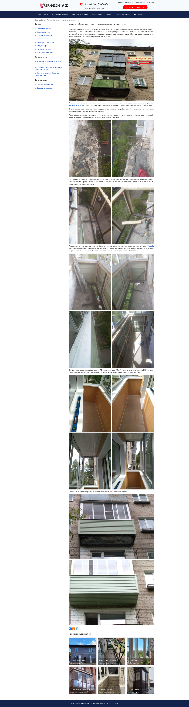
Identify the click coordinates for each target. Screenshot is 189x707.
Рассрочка (128, 2)
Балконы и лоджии (60, 14)
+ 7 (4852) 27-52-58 (97, 4)
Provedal (151, 246)
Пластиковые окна (44, 29)
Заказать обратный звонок (94, 8)
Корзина (138, 14)
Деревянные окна (43, 32)
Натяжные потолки (80, 14)
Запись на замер (122, 14)
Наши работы (140, 2)
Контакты (150, 2)
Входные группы (43, 46)
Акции (120, 2)
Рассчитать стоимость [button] (135, 7)
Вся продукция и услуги (45, 52)
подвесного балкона (76, 105)
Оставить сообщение (45, 85)
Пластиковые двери (44, 35)
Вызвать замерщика (44, 88)
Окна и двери (42, 14)
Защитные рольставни (45, 42)
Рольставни (97, 14)
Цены (109, 14)
